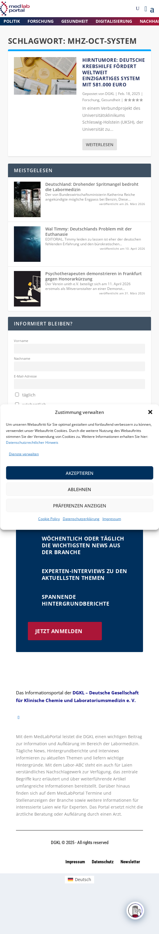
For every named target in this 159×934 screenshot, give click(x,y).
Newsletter (130, 861)
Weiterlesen (99, 144)
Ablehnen (79, 489)
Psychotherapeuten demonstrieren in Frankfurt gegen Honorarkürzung (93, 276)
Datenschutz (103, 861)
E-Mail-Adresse (25, 376)
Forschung (41, 21)
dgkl (109, 93)
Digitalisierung (114, 21)
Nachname (22, 358)
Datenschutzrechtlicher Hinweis (32, 442)
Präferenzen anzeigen (79, 506)
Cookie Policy (49, 518)
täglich (25, 395)
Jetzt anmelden (59, 631)
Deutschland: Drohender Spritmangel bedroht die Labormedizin (92, 186)
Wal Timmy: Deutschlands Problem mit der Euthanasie (88, 231)
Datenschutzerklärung (81, 518)
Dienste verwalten (24, 453)
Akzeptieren (80, 473)
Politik (12, 21)
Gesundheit (74, 21)
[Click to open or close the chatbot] (135, 915)
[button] (150, 412)
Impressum (111, 518)
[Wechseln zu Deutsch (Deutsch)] (79, 879)
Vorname (21, 340)
